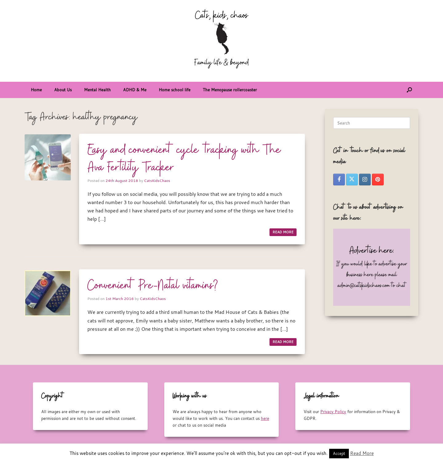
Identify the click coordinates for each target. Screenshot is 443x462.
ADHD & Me (134, 90)
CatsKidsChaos (157, 180)
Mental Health (97, 90)
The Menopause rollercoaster (230, 90)
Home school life (174, 90)
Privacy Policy (333, 411)
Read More (362, 453)
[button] (409, 90)
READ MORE (283, 232)
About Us (63, 90)
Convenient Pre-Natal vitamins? (152, 286)
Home (36, 90)
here (265, 418)
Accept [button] (339, 453)
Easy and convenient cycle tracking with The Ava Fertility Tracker (184, 159)
